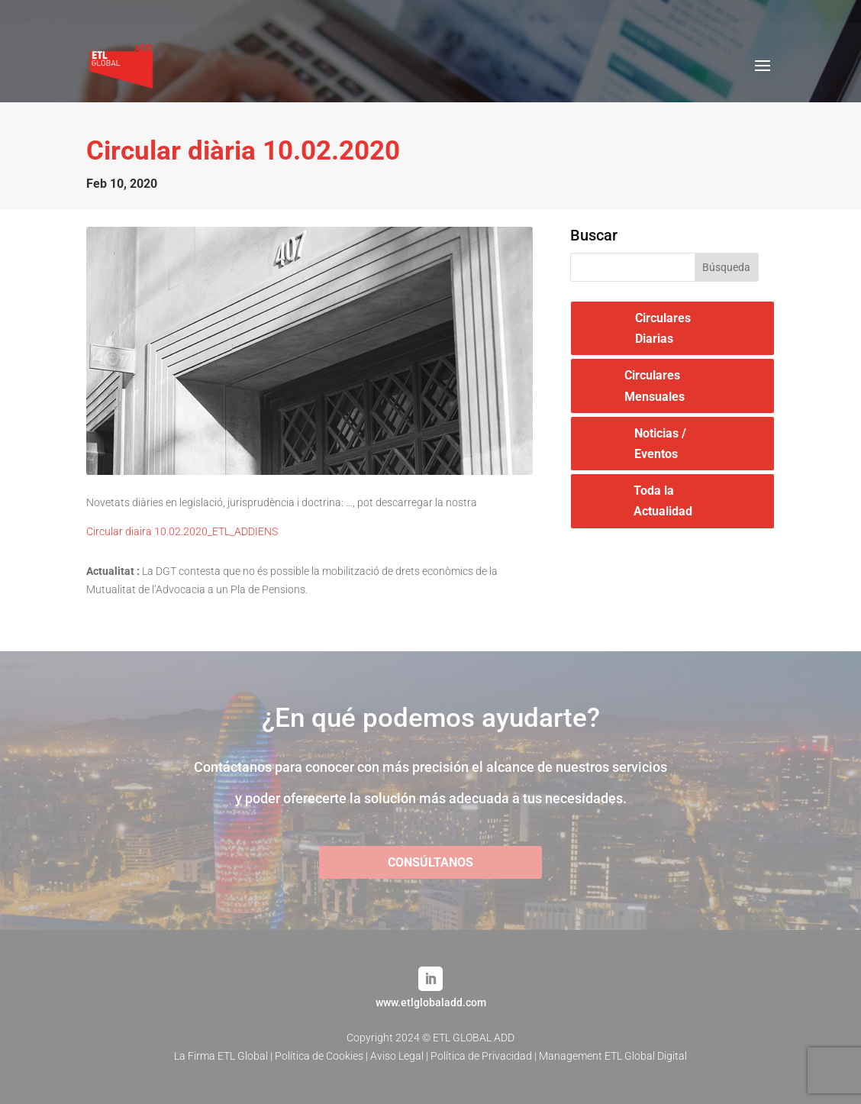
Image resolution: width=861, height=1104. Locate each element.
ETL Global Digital (646, 1056)
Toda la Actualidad (663, 500)
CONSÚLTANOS (430, 862)
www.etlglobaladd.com (431, 1002)
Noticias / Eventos (660, 443)
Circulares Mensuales (654, 385)
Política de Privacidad (481, 1056)
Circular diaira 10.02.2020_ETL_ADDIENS (182, 531)
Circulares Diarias (663, 328)
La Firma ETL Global (221, 1056)
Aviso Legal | (400, 1056)
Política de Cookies (319, 1056)
